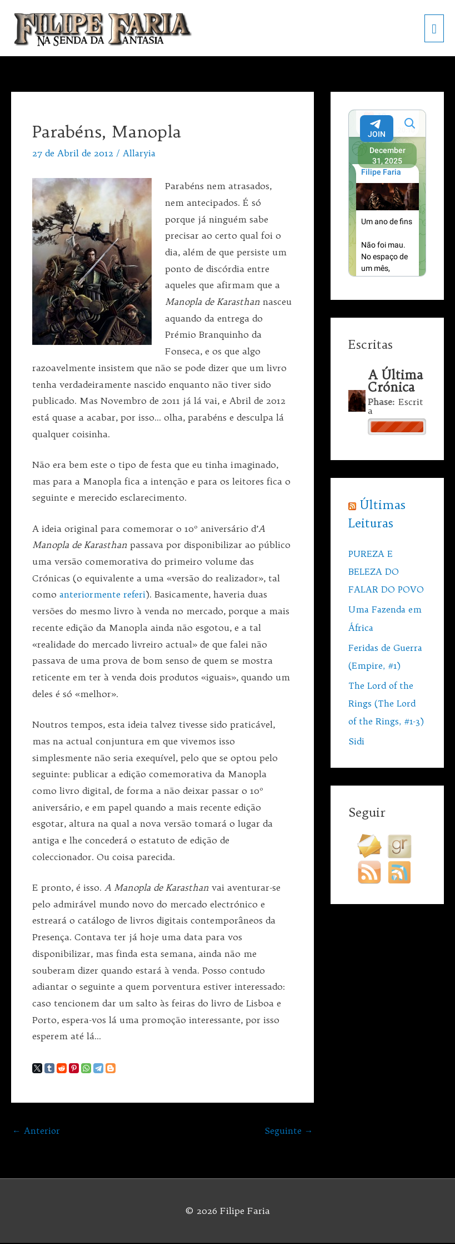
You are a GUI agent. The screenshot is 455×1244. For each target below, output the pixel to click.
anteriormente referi (103, 594)
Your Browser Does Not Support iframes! (387, 193)
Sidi (356, 758)
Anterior (36, 1131)
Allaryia (140, 153)
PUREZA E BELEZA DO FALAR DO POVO (386, 572)
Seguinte (288, 1131)
